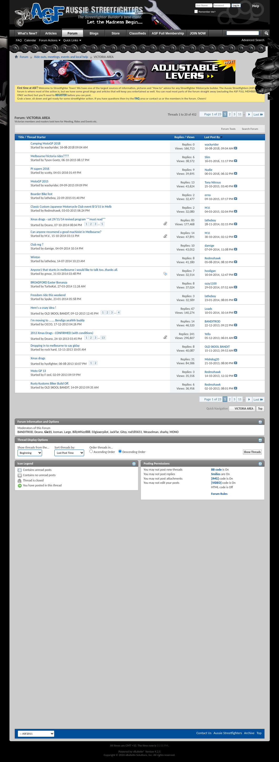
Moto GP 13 (38, 371)
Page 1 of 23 (212, 114)
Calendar (30, 40)
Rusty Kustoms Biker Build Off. (50, 383)
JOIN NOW (198, 33)
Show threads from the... (33, 447)
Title (21, 137)
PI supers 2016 (40, 169)
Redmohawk (52, 210)
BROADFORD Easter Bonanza (49, 282)
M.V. (47, 236)
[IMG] (215, 478)
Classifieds (137, 33)
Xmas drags (38, 358)
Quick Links (70, 40)
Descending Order (131, 452)
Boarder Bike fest (42, 194)
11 (239, 114)
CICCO (48, 324)
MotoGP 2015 (40, 181)
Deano (48, 225)
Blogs (94, 33)
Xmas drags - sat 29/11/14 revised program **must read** (68, 219)
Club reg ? (37, 244)
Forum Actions (48, 40)
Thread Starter (36, 137)
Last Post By (213, 137)
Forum (72, 33)
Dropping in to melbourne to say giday (55, 345)
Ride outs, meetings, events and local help (61, 57)
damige (49, 248)
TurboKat (50, 286)
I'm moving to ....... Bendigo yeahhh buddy (58, 320)
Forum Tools (228, 129)
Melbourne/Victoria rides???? (50, 156)
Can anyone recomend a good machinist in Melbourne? (66, 232)
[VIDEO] (216, 483)
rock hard (50, 349)
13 (103, 338)
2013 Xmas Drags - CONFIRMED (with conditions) (62, 333)
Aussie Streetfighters (228, 733)
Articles (51, 33)
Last (258, 114)
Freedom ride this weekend (48, 295)
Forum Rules (219, 494)
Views (191, 137)
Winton (35, 257)
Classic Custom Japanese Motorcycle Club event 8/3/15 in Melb (71, 206)
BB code (216, 469)
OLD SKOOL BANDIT (56, 313)
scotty (48, 173)
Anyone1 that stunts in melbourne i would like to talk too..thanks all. (74, 270)
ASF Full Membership (168, 33)
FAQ (19, 40)
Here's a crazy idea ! (43, 308)
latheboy (49, 198)
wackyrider (51, 147)
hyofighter (50, 364)
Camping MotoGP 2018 (45, 143)
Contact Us (203, 733)
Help (255, 6)
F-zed (47, 375)
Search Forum (250, 129)
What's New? (27, 33)
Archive (249, 733)
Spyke (48, 299)
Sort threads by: (64, 447)
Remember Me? (204, 12)
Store (115, 33)
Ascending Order (102, 452)
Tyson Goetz (52, 160)
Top (260, 408)
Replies (179, 137)
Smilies (215, 474)
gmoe (48, 274)
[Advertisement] (139, 540)
